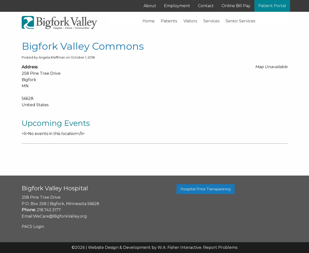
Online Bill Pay (236, 5)
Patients (169, 21)
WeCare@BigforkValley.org (60, 216)
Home (149, 21)
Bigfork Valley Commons (83, 46)
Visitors (190, 21)
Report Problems (220, 247)
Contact (206, 5)
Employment (177, 5)
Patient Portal (272, 5)
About (150, 5)
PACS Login (33, 226)
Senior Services (240, 21)
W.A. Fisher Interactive (179, 247)
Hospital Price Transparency (205, 189)
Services (211, 21)
